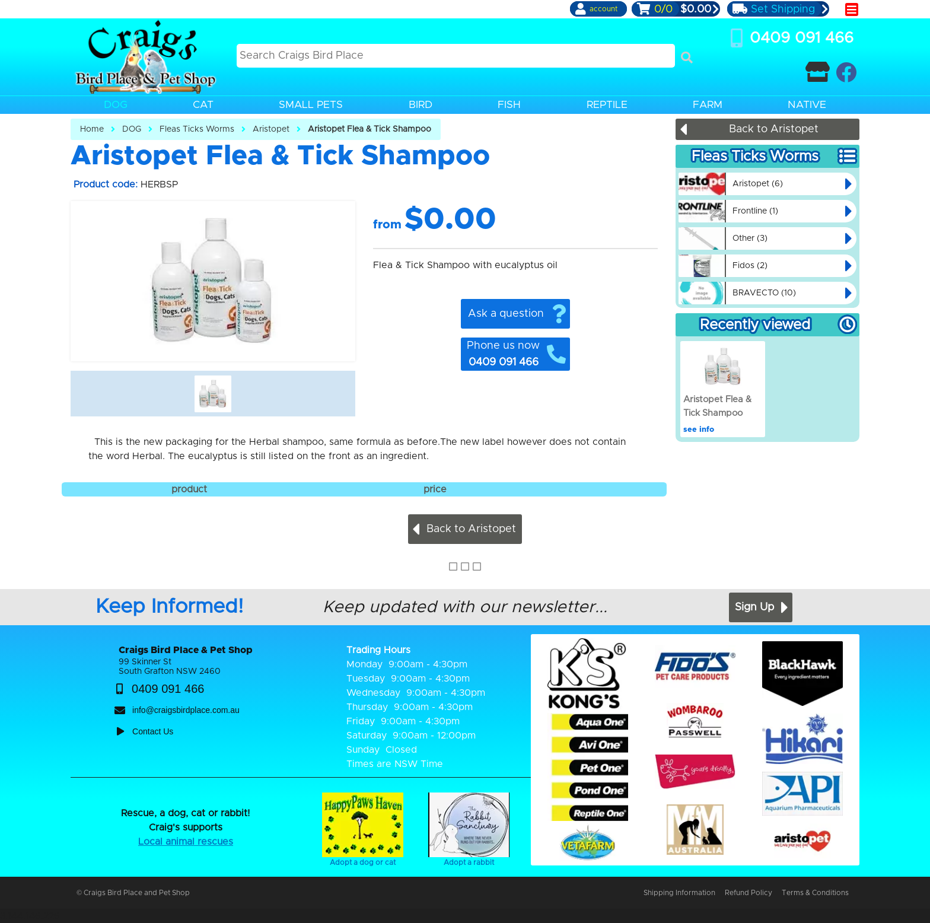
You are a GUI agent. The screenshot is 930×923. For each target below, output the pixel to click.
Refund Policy (748, 892)
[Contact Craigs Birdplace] (817, 72)
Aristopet (271, 129)
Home (92, 129)
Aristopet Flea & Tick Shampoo (369, 129)
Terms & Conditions (815, 892)
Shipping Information (679, 892)
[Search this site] (456, 56)
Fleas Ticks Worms (197, 129)
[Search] (687, 57)
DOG (131, 129)
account (603, 8)
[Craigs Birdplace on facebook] (846, 72)
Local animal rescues (185, 841)
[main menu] (851, 9)
